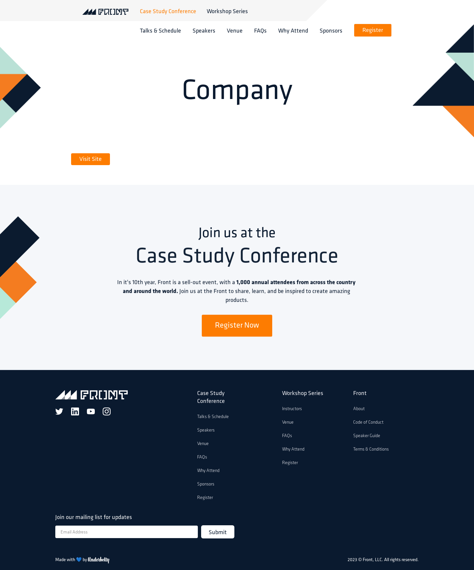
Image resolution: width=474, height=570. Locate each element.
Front (360, 393)
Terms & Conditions (371, 449)
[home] (111, 11)
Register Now (237, 327)
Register (372, 30)
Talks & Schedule (160, 30)
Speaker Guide (366, 436)
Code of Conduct (368, 422)
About (359, 409)
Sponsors (331, 30)
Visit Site (90, 159)
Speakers (204, 30)
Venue (235, 30)
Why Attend (293, 30)
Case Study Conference (168, 11)
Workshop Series (227, 11)
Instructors (292, 409)
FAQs (260, 30)
